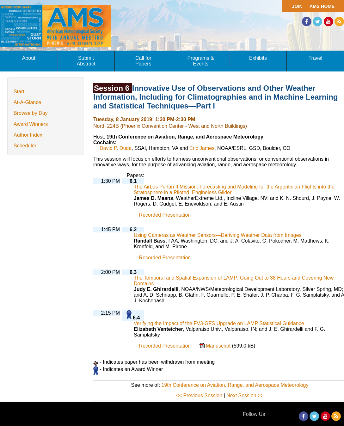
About (28, 58)
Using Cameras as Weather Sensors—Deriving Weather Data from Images (217, 235)
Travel (315, 58)
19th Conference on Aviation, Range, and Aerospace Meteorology (235, 385)
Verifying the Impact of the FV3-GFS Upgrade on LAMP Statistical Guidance (219, 323)
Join (297, 6)
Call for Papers (143, 60)
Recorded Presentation (165, 215)
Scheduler (25, 145)
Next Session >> (244, 395)
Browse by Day (31, 113)
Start (19, 91)
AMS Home (322, 6)
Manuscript (219, 346)
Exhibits (258, 58)
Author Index (28, 135)
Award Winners (31, 124)
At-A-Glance (27, 102)
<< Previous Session (199, 395)
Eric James (201, 148)
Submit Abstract (86, 60)
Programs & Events (200, 60)
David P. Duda (116, 148)
